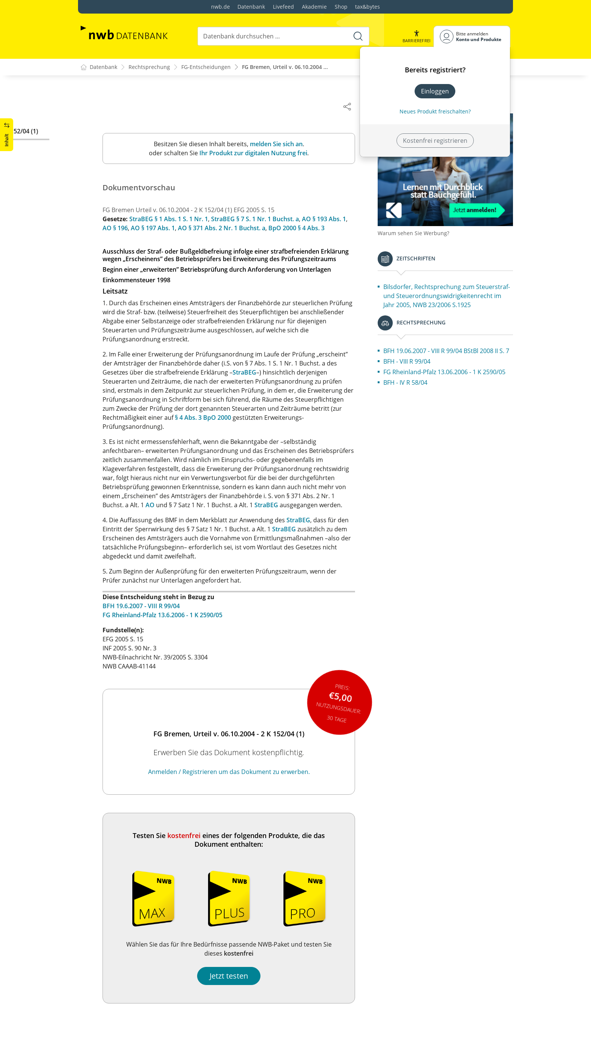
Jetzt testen (237, 976)
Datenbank (251, 6)
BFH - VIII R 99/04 (415, 373)
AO (158, 505)
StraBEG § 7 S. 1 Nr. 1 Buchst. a (263, 219)
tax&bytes (367, 6)
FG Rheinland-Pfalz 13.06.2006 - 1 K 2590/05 (441, 387)
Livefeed (283, 6)
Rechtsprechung (149, 67)
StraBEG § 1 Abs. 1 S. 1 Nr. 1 (177, 219)
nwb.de (220, 6)
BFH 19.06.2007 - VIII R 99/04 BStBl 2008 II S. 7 (452, 357)
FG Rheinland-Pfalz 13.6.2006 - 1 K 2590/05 (171, 615)
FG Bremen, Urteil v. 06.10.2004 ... (285, 67)
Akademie (314, 6)
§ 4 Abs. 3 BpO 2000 (211, 418)
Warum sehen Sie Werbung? (422, 226)
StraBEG (253, 373)
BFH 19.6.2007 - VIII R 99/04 (149, 606)
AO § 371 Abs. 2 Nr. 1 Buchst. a (230, 228)
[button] (416, 36)
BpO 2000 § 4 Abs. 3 (305, 228)
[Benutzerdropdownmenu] (471, 36)
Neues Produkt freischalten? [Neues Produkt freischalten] (435, 111)
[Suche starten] (358, 36)
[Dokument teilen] (355, 106)
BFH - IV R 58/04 (414, 403)
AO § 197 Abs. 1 (161, 228)
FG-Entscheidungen (206, 67)
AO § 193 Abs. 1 (332, 219)
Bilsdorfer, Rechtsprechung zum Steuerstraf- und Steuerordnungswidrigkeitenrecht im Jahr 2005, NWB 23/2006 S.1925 (451, 293)
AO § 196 (123, 228)
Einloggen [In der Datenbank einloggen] (435, 91)
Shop (341, 6)
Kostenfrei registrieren (435, 140)
